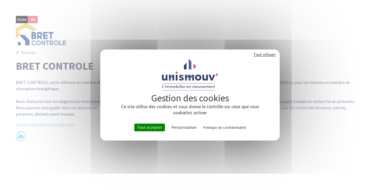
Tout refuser (264, 54)
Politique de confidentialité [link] (224, 127)
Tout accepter (149, 127)
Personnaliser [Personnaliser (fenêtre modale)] (184, 127)
